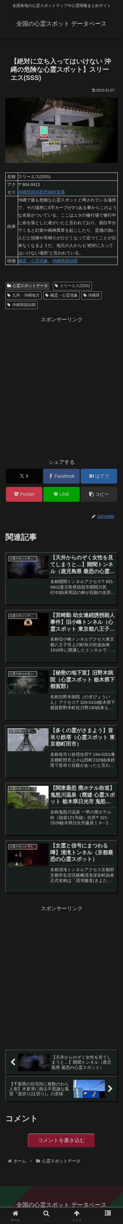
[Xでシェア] (24, 476)
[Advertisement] (61, 386)
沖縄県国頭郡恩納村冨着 (41, 192)
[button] (99, 494)
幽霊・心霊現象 (33, 260)
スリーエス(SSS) (72, 285)
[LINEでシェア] (61, 494)
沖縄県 (91, 295)
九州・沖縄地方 (23, 295)
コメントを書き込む (61, 1140)
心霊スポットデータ (27, 285)
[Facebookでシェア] (61, 476)
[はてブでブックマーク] (99, 476)
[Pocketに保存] (24, 494)
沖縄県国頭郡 (65, 260)
